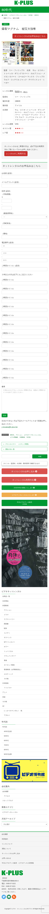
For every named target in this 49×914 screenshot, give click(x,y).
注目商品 (5, 601)
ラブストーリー (9, 619)
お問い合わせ (6, 858)
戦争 (5, 628)
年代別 (28, 437)
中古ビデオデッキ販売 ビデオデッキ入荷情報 (18, 863)
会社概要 (5, 791)
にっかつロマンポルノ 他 (13, 711)
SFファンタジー (9, 642)
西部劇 (6, 624)
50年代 (6, 736)
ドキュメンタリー (10, 656)
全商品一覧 (6, 596)
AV (3, 706)
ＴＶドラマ (7, 688)
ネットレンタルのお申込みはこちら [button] (30, 36)
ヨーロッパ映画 (9, 665)
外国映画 (22, 437)
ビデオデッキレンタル (10, 812)
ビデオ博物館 (14, 437)
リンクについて (7, 844)
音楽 (3, 697)
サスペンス (7, 637)
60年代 (6, 740)
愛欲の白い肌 (10, 449)
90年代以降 (8, 754)
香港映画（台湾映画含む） (13, 669)
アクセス (7, 796)
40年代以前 (8, 731)
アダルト (7, 715)
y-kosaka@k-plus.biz (10, 427)
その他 (6, 678)
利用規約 (5, 839)
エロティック (8, 674)
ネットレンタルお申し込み (11, 853)
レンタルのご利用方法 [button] (16, 154)
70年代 (6, 745)
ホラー (6, 646)
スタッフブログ (7, 800)
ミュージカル (8, 651)
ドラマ (6, 615)
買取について (6, 849)
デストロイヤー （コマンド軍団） (17, 444)
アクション (19, 435)
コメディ (7, 633)
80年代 (6, 24)
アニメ (4, 692)
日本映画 (5, 683)
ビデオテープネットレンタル (32, 435)
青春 (5, 660)
